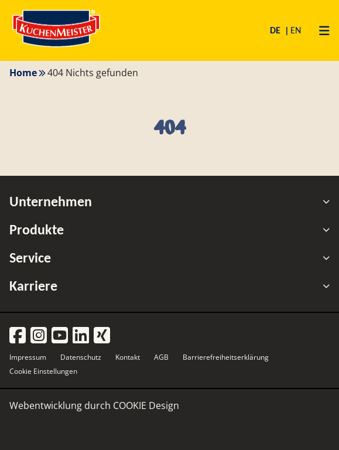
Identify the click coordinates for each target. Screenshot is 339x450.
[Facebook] (17, 336)
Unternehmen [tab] (169, 202)
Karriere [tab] (169, 286)
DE (276, 30)
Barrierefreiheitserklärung (226, 357)
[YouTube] (60, 336)
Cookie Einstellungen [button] (43, 371)
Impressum (27, 357)
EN (295, 30)
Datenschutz (80, 357)
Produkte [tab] (169, 230)
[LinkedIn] (81, 336)
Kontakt (127, 357)
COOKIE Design (146, 405)
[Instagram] (38, 336)
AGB (161, 357)
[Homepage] (56, 46)
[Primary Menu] (320, 30)
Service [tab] (169, 258)
